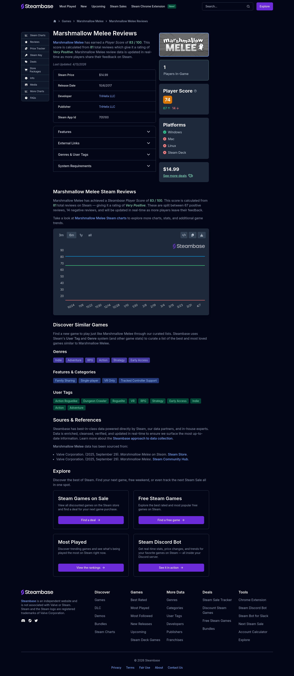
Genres (172, 600)
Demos (100, 616)
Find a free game (171, 520)
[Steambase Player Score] (195, 91)
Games (66, 21)
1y (81, 235)
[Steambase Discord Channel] (23, 620)
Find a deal (91, 520)
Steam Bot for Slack (253, 616)
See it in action (171, 567)
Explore (265, 6)
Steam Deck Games (145, 640)
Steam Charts (105, 632)
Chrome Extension (252, 600)
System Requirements (104, 166)
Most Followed (142, 616)
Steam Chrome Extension (148, 6)
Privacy (116, 667)
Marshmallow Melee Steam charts (101, 218)
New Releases (141, 624)
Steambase (28, 601)
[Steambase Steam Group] (30, 620)
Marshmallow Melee (90, 21)
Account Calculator (253, 632)
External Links (104, 143)
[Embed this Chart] (184, 235)
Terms (130, 667)
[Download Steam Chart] (202, 235)
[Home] (54, 21)
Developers (175, 624)
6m (71, 235)
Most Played (68, 6)
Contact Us (175, 667)
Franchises (175, 640)
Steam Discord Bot (253, 608)
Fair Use (144, 667)
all (90, 235)
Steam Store (177, 454)
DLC (98, 608)
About (159, 667)
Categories (175, 608)
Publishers (174, 632)
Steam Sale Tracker (217, 600)
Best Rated (139, 600)
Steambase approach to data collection (142, 438)
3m (61, 235)
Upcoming (98, 6)
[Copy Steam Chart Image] (192, 235)
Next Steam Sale (251, 624)
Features (104, 131)
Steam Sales (118, 6)
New (84, 6)
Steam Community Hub (170, 459)
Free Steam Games (217, 621)
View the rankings (91, 567)
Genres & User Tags (104, 154)
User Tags (174, 616)
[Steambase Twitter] (36, 620)
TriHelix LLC (107, 96)
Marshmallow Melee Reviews (128, 21)
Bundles (101, 624)
